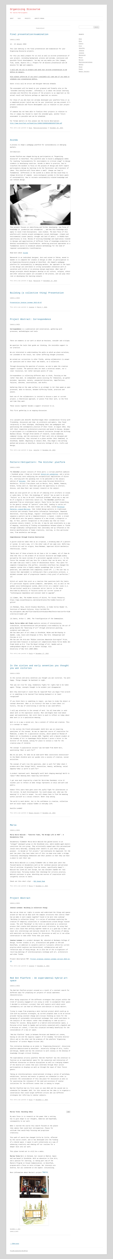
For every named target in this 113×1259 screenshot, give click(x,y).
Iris (30, 450)
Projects (27, 18)
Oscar (31, 1100)
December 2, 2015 (15, 1229)
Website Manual (39, 18)
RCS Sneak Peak (39, 881)
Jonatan (31, 307)
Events (81, 43)
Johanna (81, 50)
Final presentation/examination (29, 34)
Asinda (14, 140)
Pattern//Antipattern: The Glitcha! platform (37, 462)
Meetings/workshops (40, 128)
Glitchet (22, 481)
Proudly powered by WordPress (19, 1251)
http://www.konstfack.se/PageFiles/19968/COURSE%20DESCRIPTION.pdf (36, 123)
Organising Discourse (25, 9)
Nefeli (81, 64)
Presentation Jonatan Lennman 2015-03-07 (26, 302)
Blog (19, 18)
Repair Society (34, 813)
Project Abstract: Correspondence (30, 319)
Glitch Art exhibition (49, 474)
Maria (13, 825)
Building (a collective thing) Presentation (37, 293)
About (12, 18)
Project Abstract (20, 898)
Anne (80, 39)
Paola (31, 653)
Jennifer (36, 450)
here (45, 1172)
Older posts (14, 1243)
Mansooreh (36, 281)
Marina (81, 60)
